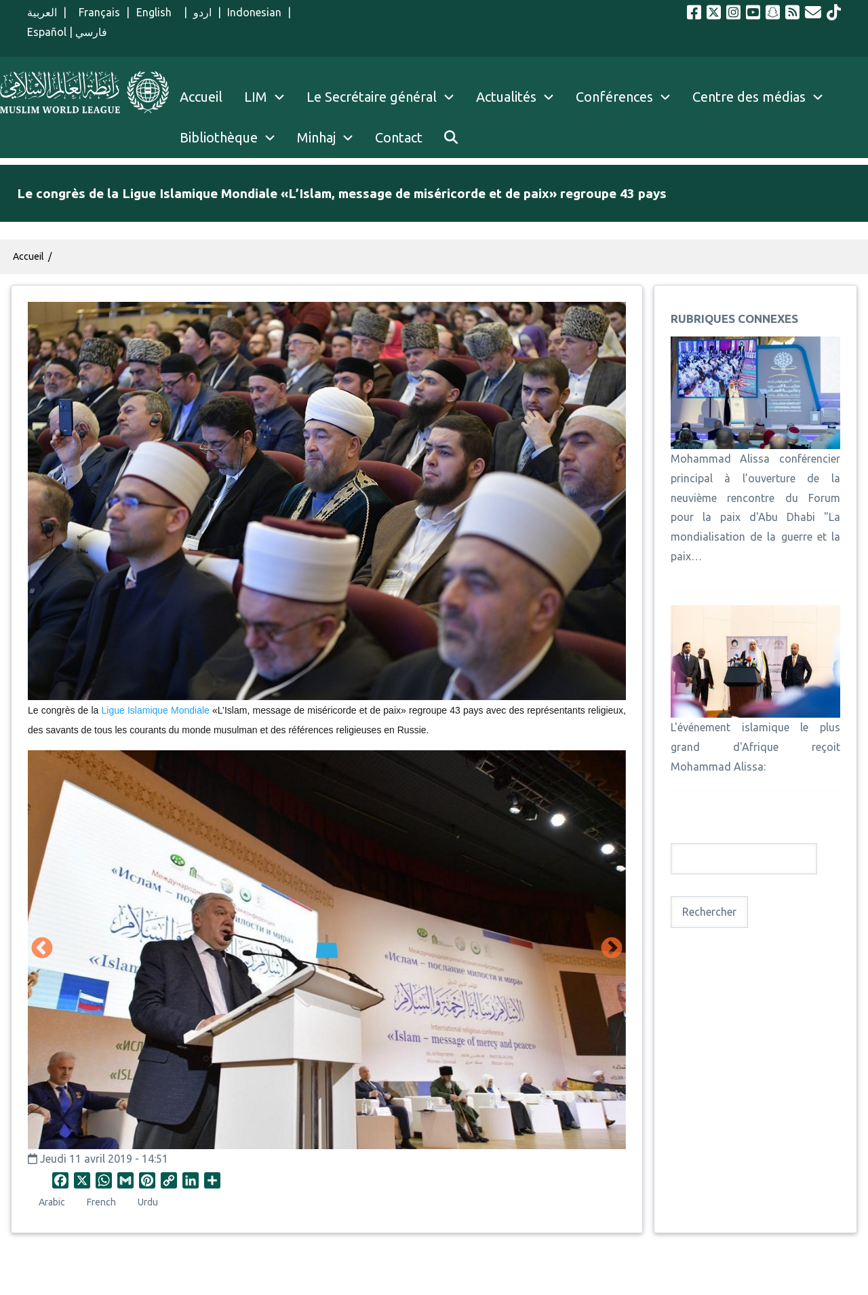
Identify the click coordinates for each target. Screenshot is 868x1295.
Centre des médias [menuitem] (749, 96)
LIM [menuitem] (255, 96)
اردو (202, 12)
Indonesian (254, 12)
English (157, 12)
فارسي (91, 32)
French (101, 1202)
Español (46, 32)
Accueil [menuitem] (201, 96)
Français (96, 12)
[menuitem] (451, 137)
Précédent (42, 949)
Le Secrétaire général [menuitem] (386, 97)
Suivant (611, 949)
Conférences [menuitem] (614, 96)
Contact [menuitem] (398, 137)
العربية (42, 12)
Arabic (52, 1202)
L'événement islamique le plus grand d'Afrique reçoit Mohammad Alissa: (755, 747)
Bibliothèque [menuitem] (219, 137)
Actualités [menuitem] (506, 96)
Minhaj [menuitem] (316, 137)
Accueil (28, 256)
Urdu (148, 1202)
